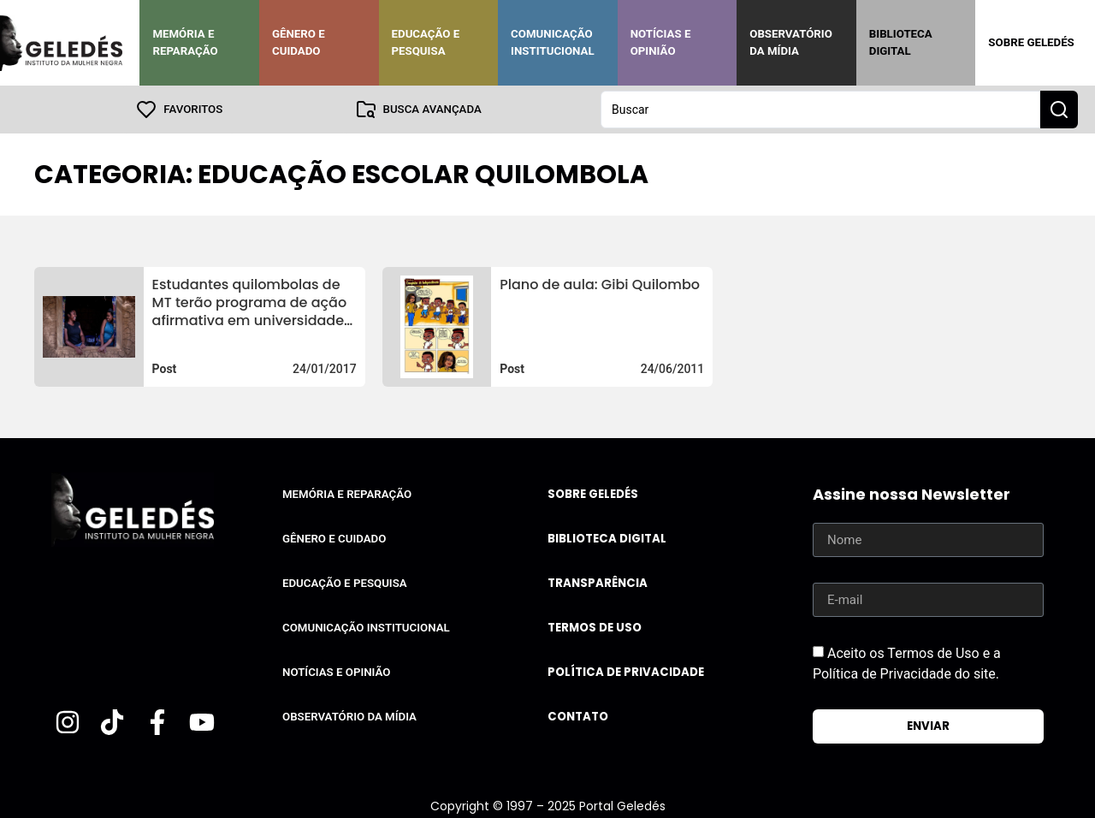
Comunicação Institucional (553, 42)
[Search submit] (1059, 109)
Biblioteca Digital (900, 42)
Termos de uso (595, 627)
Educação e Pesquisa (426, 42)
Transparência (598, 583)
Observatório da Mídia (790, 42)
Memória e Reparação (184, 42)
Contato (578, 716)
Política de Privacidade (626, 672)
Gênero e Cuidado (298, 42)
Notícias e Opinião (660, 42)
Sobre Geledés (1031, 42)
